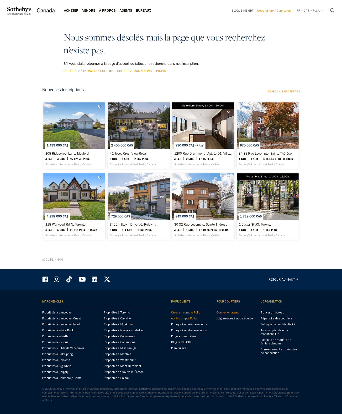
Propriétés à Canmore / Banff (61, 378)
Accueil (47, 259)
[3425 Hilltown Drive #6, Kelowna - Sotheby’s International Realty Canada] (139, 206)
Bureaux (143, 10)
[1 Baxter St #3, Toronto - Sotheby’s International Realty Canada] (268, 206)
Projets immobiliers (183, 336)
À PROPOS (107, 10)
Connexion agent (227, 312)
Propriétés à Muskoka (118, 324)
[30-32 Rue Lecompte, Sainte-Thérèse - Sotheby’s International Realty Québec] (203, 206)
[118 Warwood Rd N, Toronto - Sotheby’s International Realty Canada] (74, 206)
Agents (126, 10)
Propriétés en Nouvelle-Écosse (124, 372)
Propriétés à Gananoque (120, 342)
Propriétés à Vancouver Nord (61, 324)
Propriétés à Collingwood (120, 336)
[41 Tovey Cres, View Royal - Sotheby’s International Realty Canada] (139, 135)
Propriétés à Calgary (55, 372)
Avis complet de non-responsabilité (274, 332)
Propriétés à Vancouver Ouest (61, 318)
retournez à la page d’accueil (86, 71)
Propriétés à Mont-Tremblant (122, 366)
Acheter (71, 10)
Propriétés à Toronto (117, 312)
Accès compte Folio (184, 318)
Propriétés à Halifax (116, 378)
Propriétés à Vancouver (57, 312)
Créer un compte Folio (185, 312)
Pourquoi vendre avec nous (189, 330)
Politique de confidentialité (278, 324)
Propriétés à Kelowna (56, 360)
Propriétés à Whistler (55, 336)
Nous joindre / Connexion (274, 10)
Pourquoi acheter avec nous (189, 324)
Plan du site (178, 348)
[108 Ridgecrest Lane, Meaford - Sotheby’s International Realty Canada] (74, 135)
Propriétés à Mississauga (120, 348)
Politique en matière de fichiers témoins (276, 341)
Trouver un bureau (272, 312)
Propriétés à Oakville (117, 318)
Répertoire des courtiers (276, 318)
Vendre (88, 10)
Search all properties (284, 91)
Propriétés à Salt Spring (57, 354)
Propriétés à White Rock (58, 330)
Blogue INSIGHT (242, 10)
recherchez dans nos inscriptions (140, 71)
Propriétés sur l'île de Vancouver (63, 348)
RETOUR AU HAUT (284, 279)
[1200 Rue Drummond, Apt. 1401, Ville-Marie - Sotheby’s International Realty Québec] (203, 135)
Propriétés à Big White (56, 366)
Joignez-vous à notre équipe (234, 318)
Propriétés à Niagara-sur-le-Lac (124, 330)
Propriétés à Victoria (55, 342)
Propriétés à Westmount (120, 360)
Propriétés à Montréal (118, 354)
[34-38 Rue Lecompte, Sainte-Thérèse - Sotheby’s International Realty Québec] (268, 135)
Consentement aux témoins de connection (279, 351)
